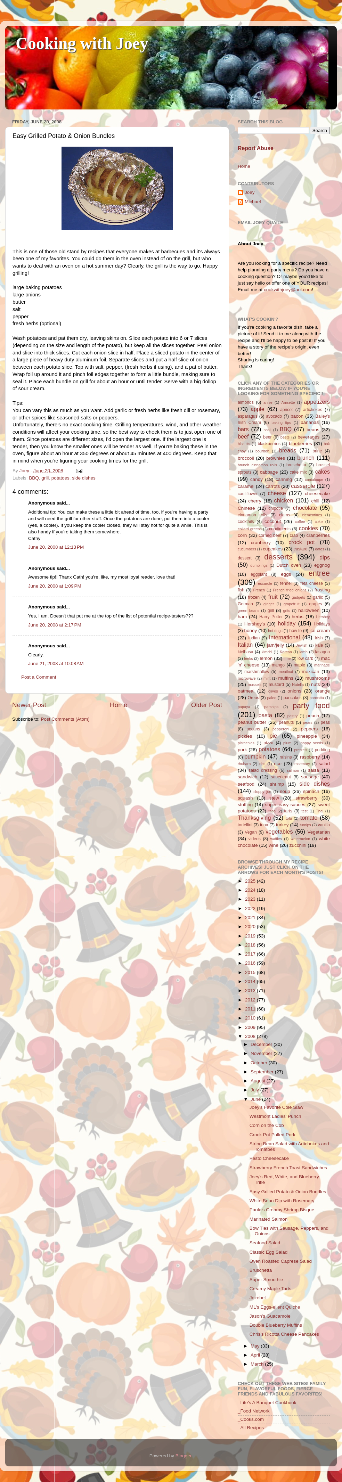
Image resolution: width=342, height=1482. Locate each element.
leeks (248, 658)
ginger (268, 604)
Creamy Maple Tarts (271, 1288)
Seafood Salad (265, 1242)
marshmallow (256, 671)
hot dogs (275, 631)
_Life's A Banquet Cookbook (267, 1402)
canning (284, 479)
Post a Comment (38, 677)
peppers (309, 728)
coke (319, 521)
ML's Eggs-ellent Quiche (275, 1307)
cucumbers (247, 549)
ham (242, 616)
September (263, 1071)
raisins (285, 757)
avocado (274, 416)
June (256, 1099)
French (259, 590)
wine (273, 845)
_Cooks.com (251, 1419)
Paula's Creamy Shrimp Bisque (282, 1209)
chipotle (275, 508)
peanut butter (252, 722)
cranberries (318, 535)
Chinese (246, 508)
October (260, 1062)
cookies (308, 528)
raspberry (310, 757)
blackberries (269, 443)
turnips (305, 825)
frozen (254, 597)
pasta (265, 715)
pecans (253, 729)
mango (278, 665)
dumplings (258, 565)
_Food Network (254, 1411)
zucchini (298, 845)
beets (285, 437)
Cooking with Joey (82, 43)
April (256, 1355)
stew (274, 798)
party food (311, 705)
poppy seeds (312, 743)
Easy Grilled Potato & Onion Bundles (288, 1191)
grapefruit (292, 604)
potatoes (60, 478)
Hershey (323, 617)
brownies (275, 458)
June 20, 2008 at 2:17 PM (54, 625)
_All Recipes (251, 1427)
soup (285, 791)
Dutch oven (288, 565)
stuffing (245, 804)
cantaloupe (314, 479)
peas (325, 722)
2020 (251, 926)
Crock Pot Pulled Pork (272, 1134)
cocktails (246, 521)
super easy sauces (285, 804)
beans (313, 429)
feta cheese (311, 583)
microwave (247, 678)
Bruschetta (261, 1270)
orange (322, 691)
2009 (251, 1027)
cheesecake (317, 493)
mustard (276, 684)
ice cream (319, 630)
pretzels (300, 750)
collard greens (250, 529)
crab (294, 535)
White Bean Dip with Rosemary (282, 1200)
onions (294, 691)
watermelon (300, 839)
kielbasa (245, 651)
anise (267, 402)
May (256, 1346)
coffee (300, 521)
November (262, 1053)
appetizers (317, 402)
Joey (250, 192)
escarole (265, 583)
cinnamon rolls (252, 515)
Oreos (253, 697)
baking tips (281, 422)
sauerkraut (281, 777)
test (305, 811)
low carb (305, 658)
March (258, 1364)
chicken (283, 500)
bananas (310, 422)
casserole (303, 486)
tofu (289, 818)
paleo (271, 698)
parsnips (271, 707)
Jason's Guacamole (270, 1316)
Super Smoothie (266, 1279)
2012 (251, 999)
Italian (245, 644)
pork (242, 749)
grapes (315, 603)
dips (324, 557)
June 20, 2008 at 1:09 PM (54, 586)
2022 (251, 908)
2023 (251, 899)
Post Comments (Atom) (65, 719)
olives (273, 691)
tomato (309, 817)
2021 (251, 917)
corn (242, 535)
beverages (308, 437)
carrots (273, 486)
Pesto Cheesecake (269, 1158)
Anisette (288, 402)
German (245, 603)
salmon (293, 770)
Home (118, 705)
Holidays (322, 624)
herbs (297, 616)
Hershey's (254, 624)
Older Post (206, 705)
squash (245, 798)
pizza (268, 742)
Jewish (302, 645)
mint (266, 678)
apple (257, 409)
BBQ (34, 478)
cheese (277, 493)
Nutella (298, 684)
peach (312, 715)
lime (287, 658)
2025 (251, 881)
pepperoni (280, 729)
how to (295, 630)
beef (243, 436)
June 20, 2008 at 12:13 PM (56, 547)
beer (267, 437)
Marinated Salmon (269, 1219)
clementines (312, 515)
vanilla (324, 824)
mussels (255, 684)
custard (301, 549)
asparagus (248, 416)
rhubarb (244, 764)
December (262, 1044)
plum (287, 743)
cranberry (261, 542)
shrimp (277, 784)
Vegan (250, 832)
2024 (251, 890)
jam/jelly (275, 645)
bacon (297, 416)
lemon (266, 658)
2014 (251, 981)
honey (250, 630)
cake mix (298, 472)
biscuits (244, 444)
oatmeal (246, 691)
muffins (285, 678)
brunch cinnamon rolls (257, 465)
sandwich (247, 776)
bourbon (262, 451)
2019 (251, 936)
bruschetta (296, 464)
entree (319, 573)
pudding (322, 749)
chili (315, 500)
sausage (310, 776)
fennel (286, 583)
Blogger (184, 1455)
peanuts (286, 722)
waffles (276, 839)
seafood (246, 784)
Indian (254, 638)
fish (241, 590)
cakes (322, 471)
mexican (310, 671)
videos (255, 838)
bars (243, 429)
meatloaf (286, 672)
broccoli (246, 458)
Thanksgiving (254, 817)
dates (319, 549)
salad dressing (263, 770)
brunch (306, 458)
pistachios (246, 743)
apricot (286, 409)
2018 (251, 945)
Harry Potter (271, 616)
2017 (251, 954)
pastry (292, 716)
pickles (245, 736)
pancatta (317, 698)
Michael (253, 201)
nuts (315, 684)
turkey (282, 824)
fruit (273, 596)
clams (284, 515)
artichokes (312, 409)
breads (287, 450)
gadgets (298, 597)
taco (271, 811)
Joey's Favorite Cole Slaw (276, 1107)
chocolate (305, 508)
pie (273, 735)
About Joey (250, 243)
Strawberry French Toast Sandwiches (288, 1167)
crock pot (301, 542)
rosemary (302, 764)
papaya (244, 707)
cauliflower (248, 493)
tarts (288, 811)
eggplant (259, 574)
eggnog (322, 565)
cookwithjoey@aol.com (288, 289)
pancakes (293, 697)
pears (307, 722)
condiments (280, 528)
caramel (246, 486)
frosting (322, 589)
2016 (251, 963)
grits (286, 610)
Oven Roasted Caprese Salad (281, 1261)
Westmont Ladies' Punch (275, 1116)
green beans (248, 610)
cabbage (269, 472)
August (259, 1080)
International (284, 637)
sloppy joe (262, 791)
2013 (251, 990)
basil (267, 430)
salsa (313, 770)
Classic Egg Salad (269, 1252)
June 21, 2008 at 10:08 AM (56, 663)
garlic (318, 597)
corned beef (270, 535)
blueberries (300, 443)
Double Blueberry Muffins (276, 1325)
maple (299, 665)
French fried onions (289, 590)
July (255, 1089)
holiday (286, 623)
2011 (251, 1009)
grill (45, 478)
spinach (311, 791)
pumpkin (255, 756)
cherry (254, 500)
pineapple (306, 736)
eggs (286, 574)
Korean (286, 652)
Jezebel (258, 1297)
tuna (264, 824)
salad (324, 763)
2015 (251, 972)
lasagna (322, 651)
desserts (278, 556)
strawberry (306, 798)
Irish (319, 638)
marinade (322, 665)
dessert (245, 558)
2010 (251, 1018)
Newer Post (29, 705)
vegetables (279, 831)
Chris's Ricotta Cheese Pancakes (284, 1334)
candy (256, 479)
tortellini (245, 824)
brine (317, 451)
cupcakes (273, 548)
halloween (308, 610)
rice (278, 763)
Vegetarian (318, 832)
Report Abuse (256, 148)
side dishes (84, 478)
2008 (251, 1036)
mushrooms (318, 678)
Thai (319, 811)
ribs (262, 764)
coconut (272, 521)
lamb (303, 652)
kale (319, 645)
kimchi (267, 652)
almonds (246, 402)
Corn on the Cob (267, 1125)
